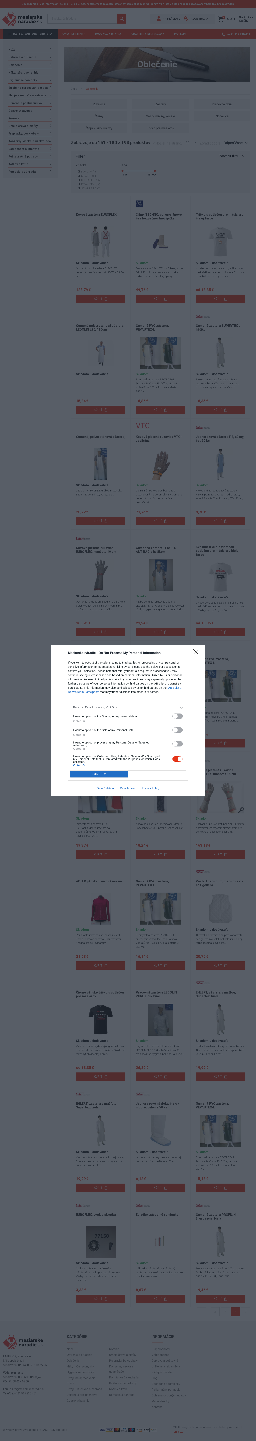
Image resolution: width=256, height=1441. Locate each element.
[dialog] (128, 720)
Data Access (128, 788)
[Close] (197, 653)
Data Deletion (105, 788)
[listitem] (128, 707)
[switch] (177, 716)
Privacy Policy (150, 788)
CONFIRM (99, 773)
